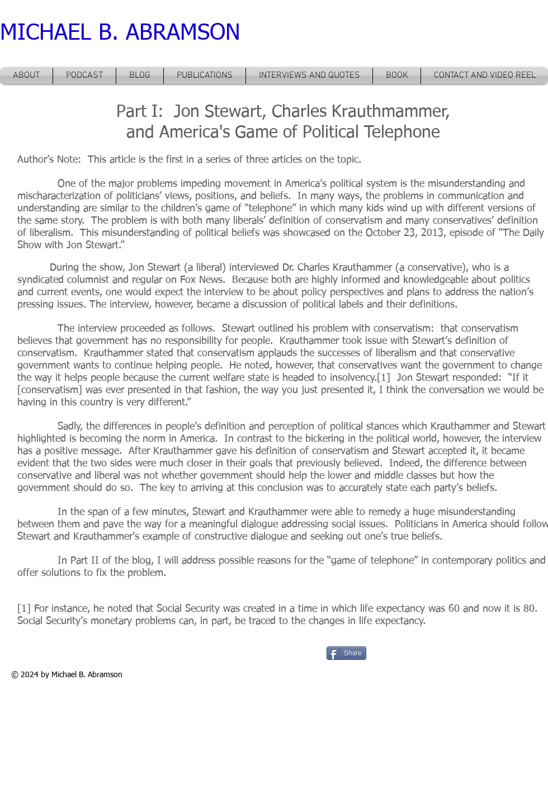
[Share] (346, 653)
